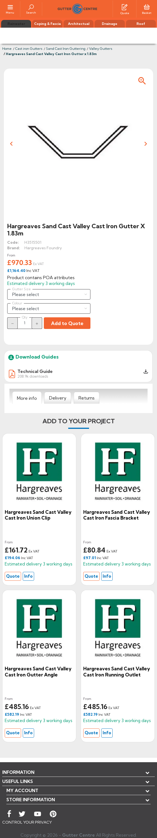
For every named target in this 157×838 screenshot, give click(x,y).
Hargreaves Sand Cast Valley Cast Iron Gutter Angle (38, 672)
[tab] (27, 397)
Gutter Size (21, 289)
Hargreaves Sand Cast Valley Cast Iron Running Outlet (116, 672)
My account (22, 790)
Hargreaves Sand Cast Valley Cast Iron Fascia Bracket (116, 515)
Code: (13, 242)
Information (18, 772)
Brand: (13, 247)
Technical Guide (35, 371)
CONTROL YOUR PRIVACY (27, 822)
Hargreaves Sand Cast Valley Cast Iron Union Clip (38, 515)
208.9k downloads (32, 376)
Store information (30, 799)
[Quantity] (25, 323)
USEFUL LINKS (17, 781)
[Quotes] (124, 7)
